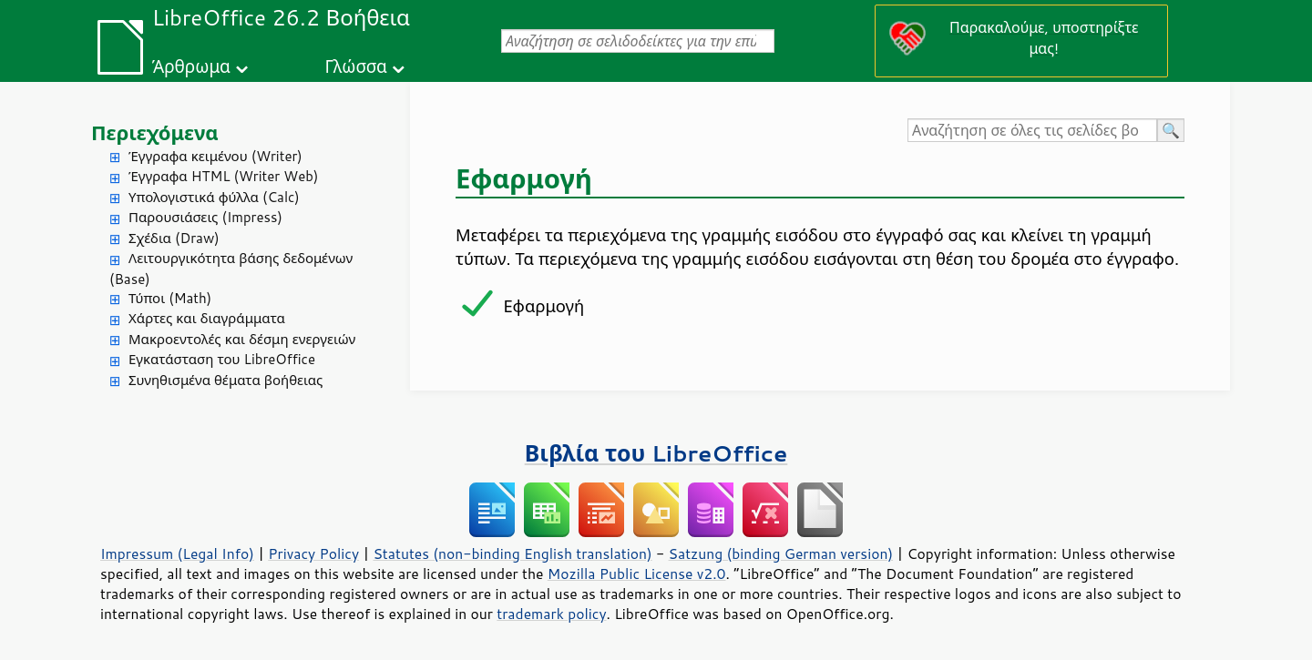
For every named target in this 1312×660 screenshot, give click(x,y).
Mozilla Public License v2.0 (637, 574)
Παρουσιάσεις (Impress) (205, 217)
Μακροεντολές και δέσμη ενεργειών (241, 339)
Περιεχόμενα (155, 132)
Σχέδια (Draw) (174, 238)
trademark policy (551, 614)
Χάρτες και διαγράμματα (206, 318)
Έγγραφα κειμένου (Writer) (215, 156)
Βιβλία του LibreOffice (656, 453)
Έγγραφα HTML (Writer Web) (223, 176)
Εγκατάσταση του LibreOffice (221, 359)
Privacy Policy (313, 553)
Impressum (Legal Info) (177, 553)
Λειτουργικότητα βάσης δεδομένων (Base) (231, 269)
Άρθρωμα (191, 66)
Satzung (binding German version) (781, 553)
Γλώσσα (355, 66)
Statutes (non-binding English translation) (512, 553)
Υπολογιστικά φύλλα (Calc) (214, 197)
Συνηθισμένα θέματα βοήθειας (225, 380)
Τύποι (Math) (169, 298)
